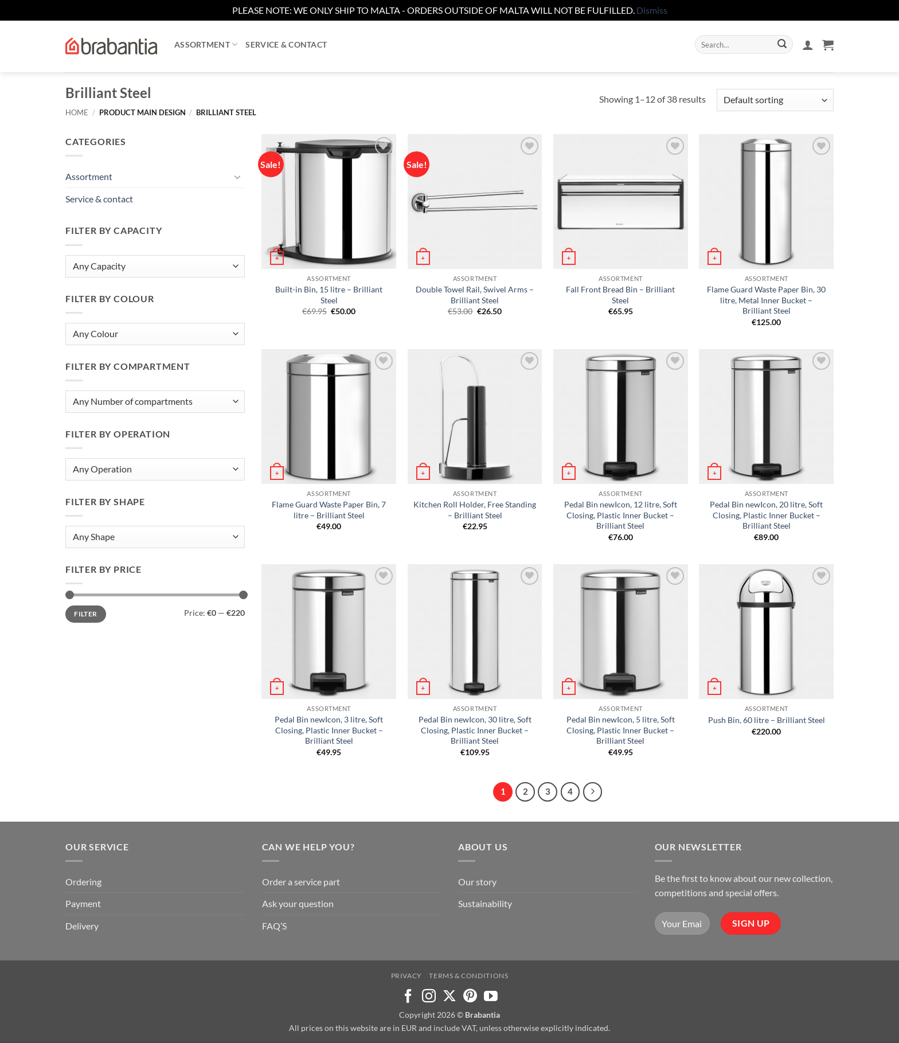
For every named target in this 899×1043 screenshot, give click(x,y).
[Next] (593, 792)
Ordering (83, 881)
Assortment (205, 44)
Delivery (82, 925)
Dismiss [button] (651, 10)
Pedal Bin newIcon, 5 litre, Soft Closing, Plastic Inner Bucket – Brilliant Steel (620, 729)
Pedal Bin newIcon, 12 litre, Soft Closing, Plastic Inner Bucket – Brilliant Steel (620, 514)
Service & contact (286, 44)
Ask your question (298, 903)
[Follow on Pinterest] (470, 997)
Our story (477, 881)
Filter (85, 614)
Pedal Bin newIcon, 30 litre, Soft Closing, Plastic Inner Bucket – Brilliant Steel (475, 729)
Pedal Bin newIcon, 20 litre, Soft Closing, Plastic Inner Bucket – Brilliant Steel (766, 514)
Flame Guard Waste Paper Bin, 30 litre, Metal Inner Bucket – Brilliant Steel (766, 299)
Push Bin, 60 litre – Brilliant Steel (766, 720)
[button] (808, 44)
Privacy (406, 975)
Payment (83, 903)
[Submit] (782, 44)
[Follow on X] (449, 997)
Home (76, 112)
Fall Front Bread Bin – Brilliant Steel (620, 294)
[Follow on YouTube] (491, 997)
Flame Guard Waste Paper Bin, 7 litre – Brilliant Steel (329, 509)
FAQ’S (274, 925)
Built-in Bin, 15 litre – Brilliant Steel (328, 294)
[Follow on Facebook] (408, 997)
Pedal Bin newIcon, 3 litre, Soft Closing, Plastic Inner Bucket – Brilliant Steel (329, 729)
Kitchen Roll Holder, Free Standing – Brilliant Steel (474, 509)
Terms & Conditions (468, 975)
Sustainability (485, 903)
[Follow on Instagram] (429, 997)
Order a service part (301, 881)
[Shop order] (775, 100)
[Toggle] (238, 176)
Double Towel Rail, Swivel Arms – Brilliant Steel (475, 294)
